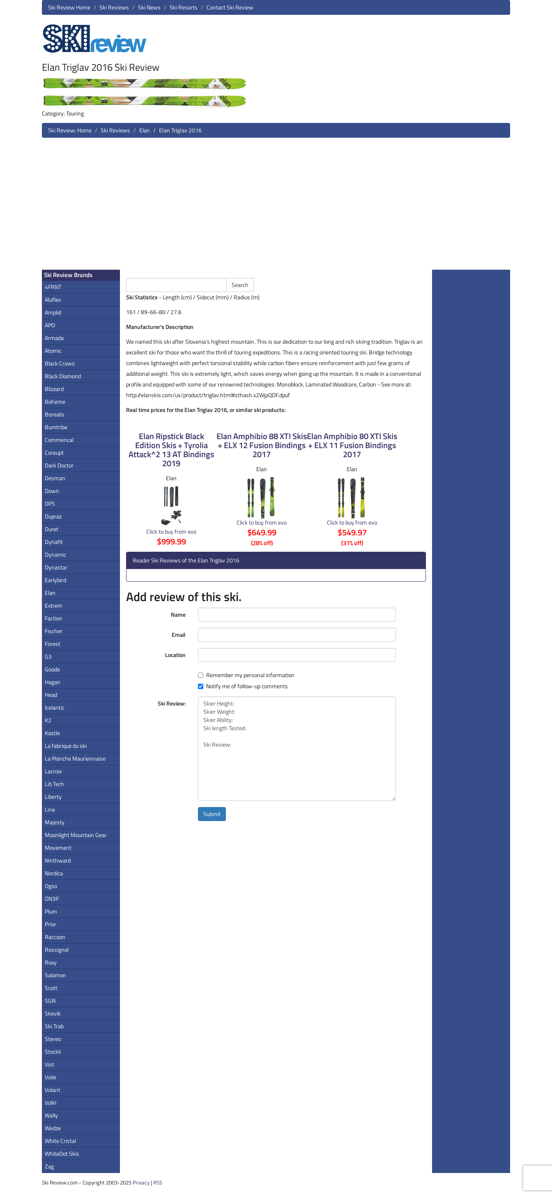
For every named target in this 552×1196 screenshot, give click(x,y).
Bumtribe (56, 427)
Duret (51, 529)
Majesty (54, 822)
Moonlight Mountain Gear (76, 834)
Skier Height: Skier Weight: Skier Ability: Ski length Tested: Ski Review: (297, 748)
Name (178, 614)
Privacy (141, 1182)
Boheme (55, 401)
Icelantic (54, 707)
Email (179, 634)
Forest (52, 643)
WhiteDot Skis (62, 1153)
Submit (212, 814)
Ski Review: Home (70, 130)
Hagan (52, 682)
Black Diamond (63, 376)
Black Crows (60, 363)
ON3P (52, 898)
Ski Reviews (114, 7)
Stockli (53, 1051)
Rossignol (57, 949)
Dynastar (56, 567)
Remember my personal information (246, 675)
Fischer (53, 631)
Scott (51, 987)
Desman (55, 478)
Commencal (59, 439)
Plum (51, 911)
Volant (52, 1089)
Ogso (51, 885)
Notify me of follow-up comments (243, 686)
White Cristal (60, 1140)
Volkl (50, 1102)
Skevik (53, 1013)
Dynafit (54, 541)
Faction (53, 618)
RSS (157, 1182)
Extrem (53, 605)
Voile (50, 1077)
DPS (50, 503)
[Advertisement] (276, 206)
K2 (48, 720)
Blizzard (54, 388)
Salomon (55, 975)
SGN (50, 1000)
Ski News (149, 7)
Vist (49, 1064)
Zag (49, 1166)
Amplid (53, 312)
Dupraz (53, 516)
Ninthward (58, 860)
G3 (48, 656)
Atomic (53, 350)
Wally (51, 1115)
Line (50, 809)
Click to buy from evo (171, 531)
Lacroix (53, 771)
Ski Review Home (69, 7)
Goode (52, 669)
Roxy (51, 962)
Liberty (53, 796)
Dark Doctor (59, 465)
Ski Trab (54, 1026)
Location (175, 654)
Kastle (52, 733)
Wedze (53, 1128)
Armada (54, 337)
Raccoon (55, 936)
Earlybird (55, 580)
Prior (50, 924)
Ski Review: (172, 703)
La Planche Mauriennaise (75, 758)
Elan (144, 130)
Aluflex (53, 299)
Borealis (54, 414)
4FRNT (53, 286)
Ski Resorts (184, 7)
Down (52, 490)
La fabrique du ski (66, 745)
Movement (58, 847)
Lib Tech (54, 784)
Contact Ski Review (230, 7)
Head (51, 694)
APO (50, 325)
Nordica (54, 873)
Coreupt (54, 452)
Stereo (53, 1038)
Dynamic (55, 554)
